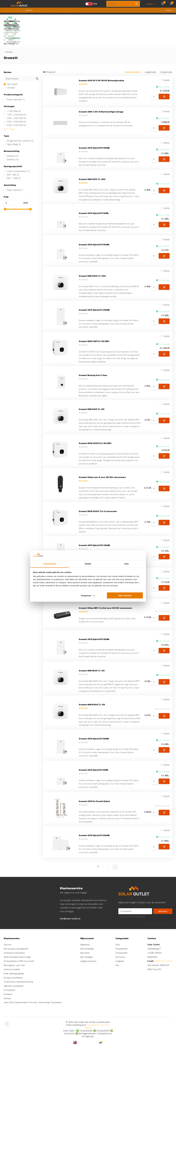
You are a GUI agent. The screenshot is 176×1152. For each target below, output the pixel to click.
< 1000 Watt (12, 89)
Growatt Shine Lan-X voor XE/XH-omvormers (102, 506)
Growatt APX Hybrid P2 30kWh (94, 915)
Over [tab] (126, 564)
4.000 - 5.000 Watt (15, 103)
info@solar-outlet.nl (70, 1000)
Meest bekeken (133, 50)
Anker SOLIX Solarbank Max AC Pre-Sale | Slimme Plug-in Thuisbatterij (36, 1084)
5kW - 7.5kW (12, 156)
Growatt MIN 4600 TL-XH (92, 724)
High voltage (12, 122)
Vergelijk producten (92, 1043)
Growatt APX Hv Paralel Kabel (94, 877)
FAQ (78, 11)
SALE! (6, 11)
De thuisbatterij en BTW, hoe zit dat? (20, 1043)
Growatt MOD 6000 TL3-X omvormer (98, 544)
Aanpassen (87, 595)
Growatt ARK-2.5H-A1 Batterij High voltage (101, 93)
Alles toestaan (124, 595)
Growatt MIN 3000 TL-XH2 (92, 277)
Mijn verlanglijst (91, 1039)
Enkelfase (11, 134)
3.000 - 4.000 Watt (15, 100)
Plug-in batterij (13, 168)
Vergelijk (163, 59)
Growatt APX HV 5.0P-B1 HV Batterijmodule (101, 59)
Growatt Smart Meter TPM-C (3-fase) (98, 617)
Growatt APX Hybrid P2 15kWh (94, 808)
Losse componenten (17, 149)
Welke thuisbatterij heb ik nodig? (18, 1039)
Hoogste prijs (166, 50)
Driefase (11, 137)
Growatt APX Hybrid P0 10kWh (94, 131)
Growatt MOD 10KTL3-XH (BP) (94, 350)
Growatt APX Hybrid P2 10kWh (94, 242)
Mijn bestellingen (91, 1030)
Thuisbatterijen (20, 11)
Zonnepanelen (38, 11)
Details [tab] (88, 564)
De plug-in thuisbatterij (14, 1059)
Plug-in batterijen (14, 77)
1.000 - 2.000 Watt (15, 93)
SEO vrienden (93, 1107)
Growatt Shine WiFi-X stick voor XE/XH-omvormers (105, 656)
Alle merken (11, 62)
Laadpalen (68, 11)
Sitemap (7, 1080)
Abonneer (163, 993)
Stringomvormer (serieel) (18, 119)
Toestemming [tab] (49, 564)
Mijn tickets (89, 1034)
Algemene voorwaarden (15, 1068)
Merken (9, 30)
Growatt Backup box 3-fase (93, 388)
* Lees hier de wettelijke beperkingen (131, 999)
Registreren (89, 1026)
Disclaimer (8, 1076)
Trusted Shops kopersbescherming (20, 1063)
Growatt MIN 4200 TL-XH (91, 426)
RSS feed (105, 1107)
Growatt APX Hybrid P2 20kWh (94, 315)
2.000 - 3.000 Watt (15, 96)
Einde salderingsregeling (15, 1055)
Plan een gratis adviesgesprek (17, 1030)
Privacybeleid (10, 1072)
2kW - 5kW (11, 153)
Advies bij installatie (12, 1051)
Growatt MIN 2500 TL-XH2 (92, 166)
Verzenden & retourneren (15, 1034)
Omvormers (54, 11)
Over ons (8, 1026)
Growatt (9, 66)
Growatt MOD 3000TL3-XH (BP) (95, 468)
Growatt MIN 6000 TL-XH (92, 766)
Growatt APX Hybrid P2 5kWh (93, 842)
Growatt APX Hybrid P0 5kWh (94, 208)
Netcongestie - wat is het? (15, 1047)
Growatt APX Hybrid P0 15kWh (94, 689)
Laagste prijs (150, 50)
